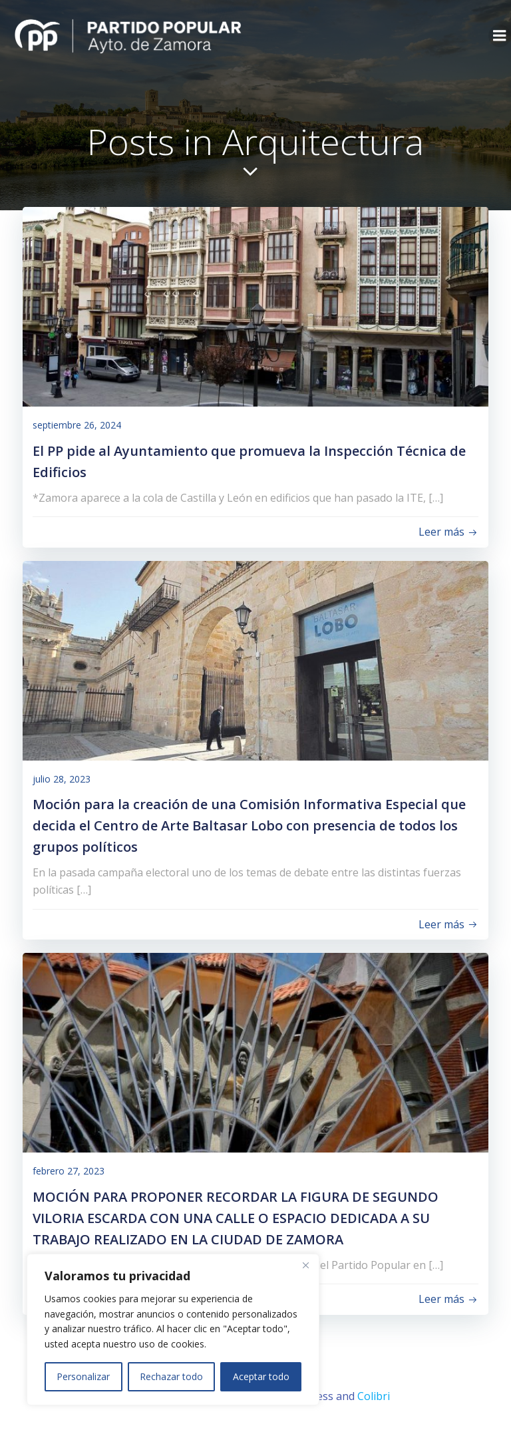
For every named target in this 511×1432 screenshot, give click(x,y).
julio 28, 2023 (61, 779)
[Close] (305, 1265)
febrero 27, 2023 (68, 1170)
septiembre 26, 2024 (77, 425)
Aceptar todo (261, 1376)
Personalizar (83, 1376)
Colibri (373, 1396)
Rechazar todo (171, 1376)
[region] (173, 1329)
